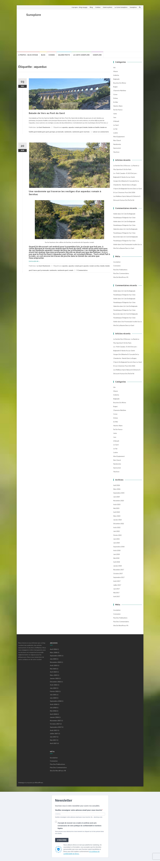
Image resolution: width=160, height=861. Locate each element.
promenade (60, 132)
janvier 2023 (117, 520)
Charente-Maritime (119, 90)
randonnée (67, 132)
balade (85, 127)
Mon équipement (119, 136)
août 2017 (116, 581)
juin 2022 (116, 531)
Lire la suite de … (34, 261)
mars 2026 (116, 489)
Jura (114, 117)
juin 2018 (116, 554)
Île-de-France (117, 110)
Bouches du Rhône (119, 83)
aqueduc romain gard (76, 127)
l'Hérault (116, 121)
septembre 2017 (118, 577)
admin (115, 214)
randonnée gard (77, 132)
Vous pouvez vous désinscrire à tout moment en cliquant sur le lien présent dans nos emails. (79, 832)
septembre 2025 (118, 493)
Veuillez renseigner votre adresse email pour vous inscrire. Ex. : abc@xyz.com (78, 817)
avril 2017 (116, 596)
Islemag (21, 782)
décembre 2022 (118, 523)
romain (71, 270)
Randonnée (46, 127)
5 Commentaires (82, 270)
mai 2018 (116, 558)
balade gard (41, 132)
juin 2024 (116, 497)
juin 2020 (116, 543)
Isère (115, 113)
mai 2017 (116, 592)
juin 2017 (116, 589)
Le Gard (39, 127)
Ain (114, 67)
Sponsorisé (117, 148)
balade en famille (94, 127)
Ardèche (116, 75)
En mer (115, 102)
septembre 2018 (118, 547)
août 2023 (116, 504)
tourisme (86, 132)
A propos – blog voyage (79, 7)
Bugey (115, 87)
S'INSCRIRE (62, 840)
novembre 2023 (118, 500)
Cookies (97, 7)
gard (47, 132)
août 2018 (116, 550)
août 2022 (116, 527)
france (35, 270)
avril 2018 (116, 562)
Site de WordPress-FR (120, 277)
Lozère (115, 133)
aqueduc (65, 127)
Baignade (116, 79)
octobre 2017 (118, 573)
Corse (115, 94)
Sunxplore (133, 7)
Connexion (117, 266)
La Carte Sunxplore (121, 7)
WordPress (39, 782)
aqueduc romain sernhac (91, 266)
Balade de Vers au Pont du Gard (47, 113)
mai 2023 (116, 508)
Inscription (117, 262)
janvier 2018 (117, 566)
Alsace (115, 71)
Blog (91, 7)
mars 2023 (116, 516)
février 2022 (117, 535)
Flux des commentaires (121, 273)
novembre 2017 (118, 569)
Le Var (115, 129)
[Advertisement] (80, 35)
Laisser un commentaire (101, 132)
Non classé (117, 140)
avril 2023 (116, 512)
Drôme (115, 98)
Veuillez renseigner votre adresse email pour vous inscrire (78, 810)
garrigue (52, 132)
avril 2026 (116, 485)
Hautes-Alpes (118, 106)
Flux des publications (120, 269)
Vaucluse (116, 152)
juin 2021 (116, 539)
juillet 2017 (117, 585)
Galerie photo (107, 7)
